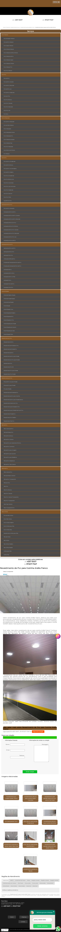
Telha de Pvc (4, 425)
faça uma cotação (38, 731)
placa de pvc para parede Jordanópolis (30, 822)
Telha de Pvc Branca (8, 435)
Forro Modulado (7, 128)
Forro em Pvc (7, 96)
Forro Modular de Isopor (9, 139)
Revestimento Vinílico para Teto (11, 533)
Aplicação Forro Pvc (8, 255)
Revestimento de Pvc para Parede (11, 356)
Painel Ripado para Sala (9, 330)
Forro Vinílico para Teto (9, 526)
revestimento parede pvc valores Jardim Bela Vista (11, 845)
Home (12, 917)
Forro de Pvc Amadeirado (9, 161)
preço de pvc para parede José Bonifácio (30, 845)
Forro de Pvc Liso (7, 89)
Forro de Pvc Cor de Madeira (10, 168)
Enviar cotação (30, 771)
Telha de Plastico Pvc (8, 432)
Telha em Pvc (7, 482)
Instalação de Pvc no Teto (9, 276)
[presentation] (15, 764)
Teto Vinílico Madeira (8, 544)
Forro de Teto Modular (9, 125)
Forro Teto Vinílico (8, 519)
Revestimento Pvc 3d (8, 367)
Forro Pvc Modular (8, 70)
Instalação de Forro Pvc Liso (10, 236)
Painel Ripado (7, 305)
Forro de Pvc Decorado (9, 85)
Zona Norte (50, 883)
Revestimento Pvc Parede (9, 374)
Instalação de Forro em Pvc (10, 222)
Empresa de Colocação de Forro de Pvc (12, 262)
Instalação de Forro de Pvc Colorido (12, 215)
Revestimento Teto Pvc (9, 421)
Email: (15, 750)
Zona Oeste (14, 886)
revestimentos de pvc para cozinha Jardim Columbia (30, 798)
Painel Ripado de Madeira (9, 312)
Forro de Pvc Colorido (9, 81)
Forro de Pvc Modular (9, 42)
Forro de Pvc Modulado (9, 121)
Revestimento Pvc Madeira (10, 417)
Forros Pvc (4, 157)
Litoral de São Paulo (20, 880)
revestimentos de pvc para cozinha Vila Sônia (50, 822)
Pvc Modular (7, 153)
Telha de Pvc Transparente (10, 479)
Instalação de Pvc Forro (9, 273)
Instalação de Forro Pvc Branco (11, 226)
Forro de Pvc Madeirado (9, 92)
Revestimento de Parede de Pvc (11, 392)
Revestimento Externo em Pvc (11, 403)
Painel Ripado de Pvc (8, 316)
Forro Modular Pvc (8, 67)
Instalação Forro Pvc (8, 287)
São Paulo (20, 883)
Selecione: (6, 880)
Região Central (35, 880)
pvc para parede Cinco (11, 821)
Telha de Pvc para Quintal (10, 453)
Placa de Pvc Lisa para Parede (10, 381)
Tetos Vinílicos (5, 511)
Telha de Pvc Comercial (9, 446)
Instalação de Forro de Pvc (10, 212)
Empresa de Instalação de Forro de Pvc (12, 266)
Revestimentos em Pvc (7, 378)
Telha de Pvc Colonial (8, 439)
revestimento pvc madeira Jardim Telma (11, 797)
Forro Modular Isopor (8, 59)
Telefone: (17, 756)
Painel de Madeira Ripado (9, 295)
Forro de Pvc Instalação (9, 208)
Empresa (24, 917)
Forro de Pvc (6, 78)
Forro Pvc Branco (8, 99)
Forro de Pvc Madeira (8, 172)
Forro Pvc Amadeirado (9, 175)
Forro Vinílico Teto (8, 529)
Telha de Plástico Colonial (9, 475)
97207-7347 (49, 20)
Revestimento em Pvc (7, 338)
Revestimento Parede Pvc (9, 413)
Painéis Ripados (5, 291)
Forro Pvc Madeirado (8, 190)
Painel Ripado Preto (8, 334)
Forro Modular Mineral (9, 63)
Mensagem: (41, 753)
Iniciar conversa (42, 926)
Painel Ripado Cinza (8, 309)
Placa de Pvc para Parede (9, 385)
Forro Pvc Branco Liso (9, 179)
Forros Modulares (5, 118)
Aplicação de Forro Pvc (9, 251)
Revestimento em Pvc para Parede (12, 359)
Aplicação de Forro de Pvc (9, 248)
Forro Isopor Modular (8, 45)
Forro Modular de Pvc (9, 56)
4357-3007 (18, 20)
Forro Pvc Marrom (8, 193)
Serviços (30, 31)
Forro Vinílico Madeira (9, 522)
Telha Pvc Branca (8, 489)
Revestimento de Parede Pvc (10, 349)
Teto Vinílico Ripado (8, 547)
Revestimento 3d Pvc (8, 342)
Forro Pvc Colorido (8, 103)
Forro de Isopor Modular (9, 38)
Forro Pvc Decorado (8, 106)
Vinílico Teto (6, 554)
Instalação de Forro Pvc (7, 204)
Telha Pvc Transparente (9, 500)
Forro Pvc (4, 74)
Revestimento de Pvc (8, 352)
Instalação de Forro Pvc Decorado (11, 233)
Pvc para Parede (7, 389)
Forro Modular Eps (8, 143)
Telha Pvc (6, 486)
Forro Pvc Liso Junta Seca (9, 186)
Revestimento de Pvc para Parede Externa (13, 399)
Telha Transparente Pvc (9, 507)
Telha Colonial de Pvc (8, 428)
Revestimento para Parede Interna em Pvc (13, 410)
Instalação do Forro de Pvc (10, 240)
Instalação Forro (7, 280)
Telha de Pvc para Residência (10, 457)
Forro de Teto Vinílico (8, 515)
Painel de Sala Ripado (9, 302)
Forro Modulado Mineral (9, 132)
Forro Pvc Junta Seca (8, 182)
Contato (23, 921)
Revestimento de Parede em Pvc (11, 345)
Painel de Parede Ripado (9, 298)
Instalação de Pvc (8, 269)
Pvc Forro (6, 114)
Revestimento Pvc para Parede (11, 370)
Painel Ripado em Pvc (9, 320)
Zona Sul (28, 886)
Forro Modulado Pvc (8, 135)
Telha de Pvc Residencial (9, 460)
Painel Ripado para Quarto (10, 327)
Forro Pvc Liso (7, 110)
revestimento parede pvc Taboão (30, 870)
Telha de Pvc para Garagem (10, 450)
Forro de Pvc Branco (8, 165)
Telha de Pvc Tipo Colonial (10, 464)
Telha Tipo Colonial (8, 504)
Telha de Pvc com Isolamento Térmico (12, 443)
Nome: (15, 745)
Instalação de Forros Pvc (7, 244)
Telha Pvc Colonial (8, 493)
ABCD (12, 880)
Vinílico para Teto (8, 551)
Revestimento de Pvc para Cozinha (12, 396)
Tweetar (5, 574)
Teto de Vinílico (7, 536)
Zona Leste (28, 883)
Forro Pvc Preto (7, 197)
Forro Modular (5, 34)
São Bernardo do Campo (9, 883)
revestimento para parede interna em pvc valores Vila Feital (49, 798)
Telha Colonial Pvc (8, 472)
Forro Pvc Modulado (8, 146)
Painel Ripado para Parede (10, 323)
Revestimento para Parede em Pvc (12, 406)
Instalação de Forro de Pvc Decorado (12, 219)
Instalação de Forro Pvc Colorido (11, 229)
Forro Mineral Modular (9, 49)
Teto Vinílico (6, 540)
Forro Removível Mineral (9, 150)
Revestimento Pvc (8, 363)
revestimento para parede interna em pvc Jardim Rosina (49, 846)
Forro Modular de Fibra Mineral (11, 52)
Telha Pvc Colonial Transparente (11, 497)
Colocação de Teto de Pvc (9, 258)
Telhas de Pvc (5, 468)
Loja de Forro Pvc (8, 200)
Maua (28, 880)
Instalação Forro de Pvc (9, 283)
